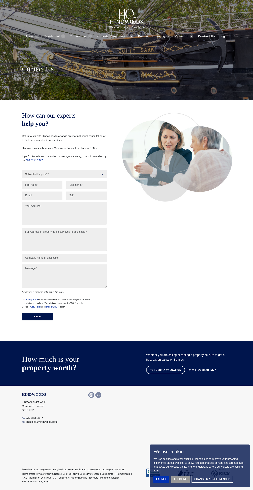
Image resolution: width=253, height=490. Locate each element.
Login (224, 36)
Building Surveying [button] (151, 36)
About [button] (29, 36)
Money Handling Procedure (84, 477)
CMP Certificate (61, 477)
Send (37, 316)
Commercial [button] (78, 36)
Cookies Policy (70, 474)
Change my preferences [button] (212, 479)
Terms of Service (52, 307)
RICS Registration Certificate (36, 477)
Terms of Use (28, 474)
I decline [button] (180, 479)
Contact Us (206, 36)
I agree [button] (161, 479)
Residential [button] (52, 36)
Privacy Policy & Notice (49, 474)
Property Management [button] (112, 36)
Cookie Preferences (89, 474)
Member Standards (110, 477)
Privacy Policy (32, 299)
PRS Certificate (122, 474)
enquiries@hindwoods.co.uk (42, 421)
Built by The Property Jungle (36, 481)
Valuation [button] (181, 36)
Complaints (107, 474)
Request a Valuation (165, 370)
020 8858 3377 (34, 160)
